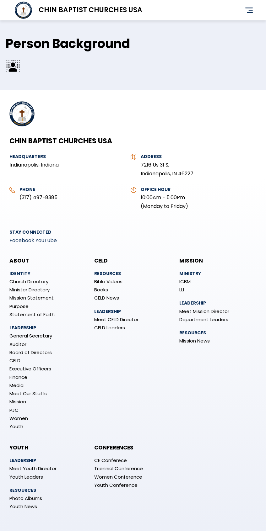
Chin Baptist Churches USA (90, 10)
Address (151, 156)
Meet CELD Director (116, 319)
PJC (14, 410)
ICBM (185, 281)
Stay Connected (30, 232)
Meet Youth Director (33, 468)
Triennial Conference (118, 468)
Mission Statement (31, 298)
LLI (181, 289)
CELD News (106, 298)
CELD (14, 360)
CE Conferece (110, 460)
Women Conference (118, 477)
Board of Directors (30, 352)
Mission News (194, 340)
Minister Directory (29, 289)
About (19, 260)
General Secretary (30, 335)
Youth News (23, 506)
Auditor (17, 344)
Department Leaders (203, 319)
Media (16, 385)
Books (101, 289)
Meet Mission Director (204, 311)
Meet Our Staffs (28, 393)
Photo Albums (25, 498)
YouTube (46, 240)
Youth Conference (116, 485)
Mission (17, 401)
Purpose (19, 306)
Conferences (113, 447)
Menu (249, 10)
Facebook (21, 240)
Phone (27, 189)
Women (18, 418)
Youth (16, 426)
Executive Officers (30, 368)
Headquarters (27, 156)
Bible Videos (108, 281)
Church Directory (28, 281)
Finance (18, 377)
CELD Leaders (109, 327)
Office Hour (156, 189)
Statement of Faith (32, 314)
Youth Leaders (26, 477)
